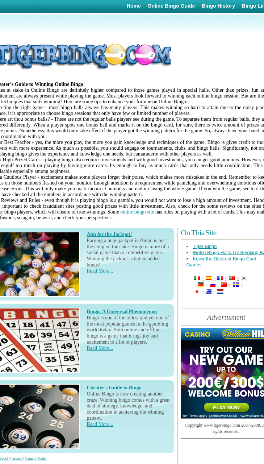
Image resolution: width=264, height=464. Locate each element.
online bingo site (137, 212)
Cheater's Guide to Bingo (114, 387)
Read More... (100, 271)
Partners (16, 458)
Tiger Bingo (205, 246)
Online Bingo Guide (171, 6)
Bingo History (218, 6)
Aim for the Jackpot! (109, 234)
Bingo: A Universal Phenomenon (122, 311)
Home (134, 6)
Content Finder (36, 458)
